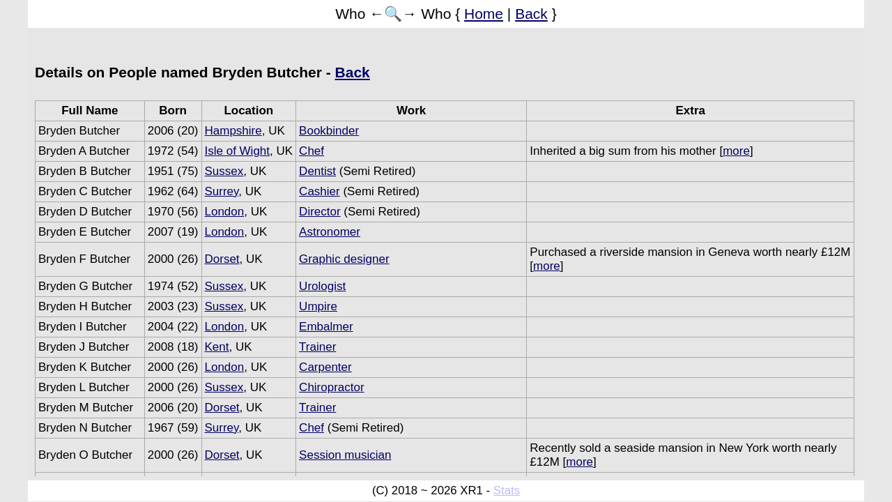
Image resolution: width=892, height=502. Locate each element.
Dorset (222, 259)
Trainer (317, 346)
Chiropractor (331, 387)
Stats (506, 490)
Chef (311, 151)
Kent (217, 346)
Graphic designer (344, 259)
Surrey (222, 191)
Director (320, 211)
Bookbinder (329, 130)
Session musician (345, 455)
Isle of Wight (237, 151)
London (225, 211)
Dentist (317, 171)
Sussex (224, 171)
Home (483, 14)
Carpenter (325, 367)
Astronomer (329, 231)
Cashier (319, 191)
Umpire (318, 306)
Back (531, 14)
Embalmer (326, 326)
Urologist (322, 286)
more (736, 151)
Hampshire (233, 130)
